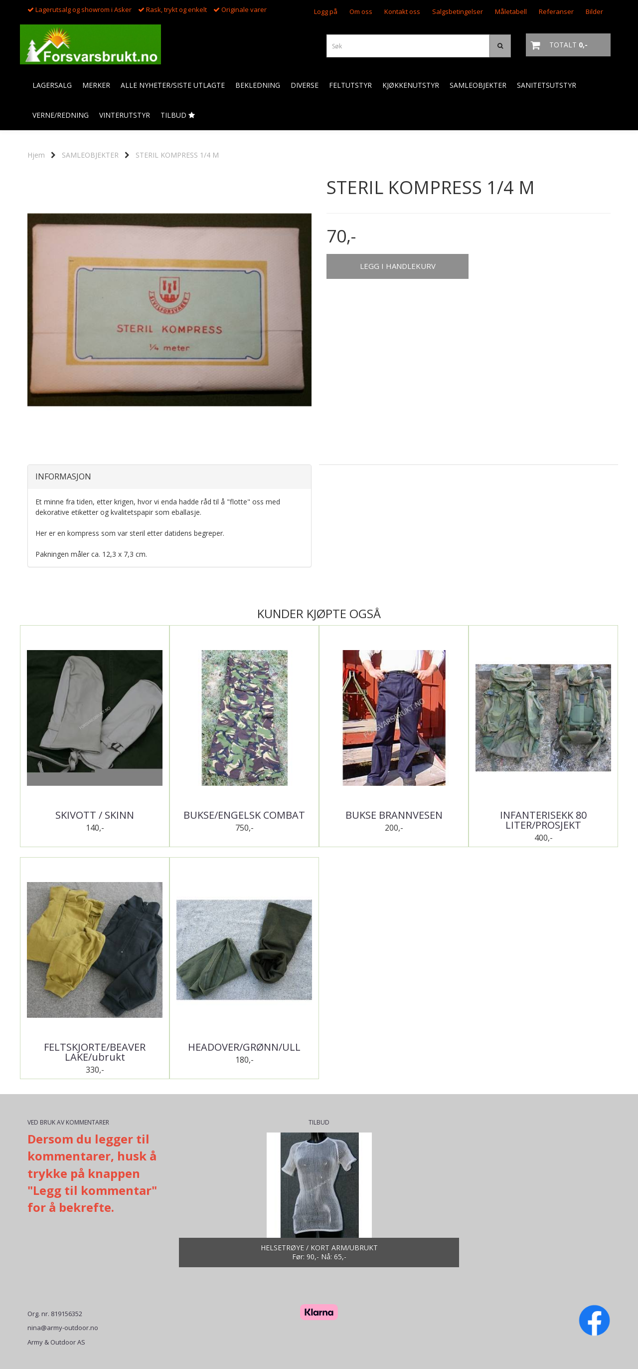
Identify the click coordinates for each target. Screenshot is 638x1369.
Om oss (360, 11)
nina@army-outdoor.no (62, 1327)
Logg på (325, 11)
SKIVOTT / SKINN (94, 815)
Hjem (36, 155)
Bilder (594, 11)
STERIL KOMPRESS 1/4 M (177, 155)
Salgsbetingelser (457, 11)
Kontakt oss (402, 11)
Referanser (556, 11)
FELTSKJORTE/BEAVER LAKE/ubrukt (95, 1052)
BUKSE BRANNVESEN (394, 815)
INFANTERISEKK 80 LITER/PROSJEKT (543, 820)
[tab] (169, 477)
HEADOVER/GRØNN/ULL (244, 1047)
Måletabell (511, 11)
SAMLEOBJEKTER (90, 155)
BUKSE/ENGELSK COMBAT (244, 815)
